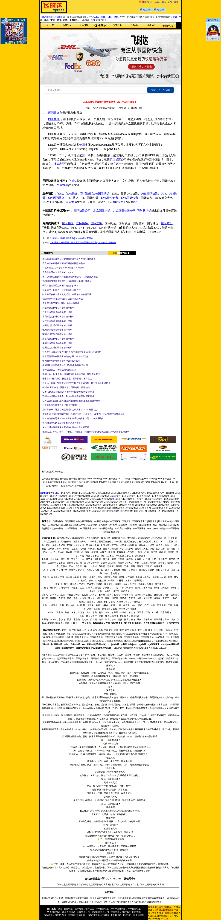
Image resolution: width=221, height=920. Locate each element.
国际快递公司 (82, 210)
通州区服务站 (105, 541)
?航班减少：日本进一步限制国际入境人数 (61, 290)
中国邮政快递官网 (162, 641)
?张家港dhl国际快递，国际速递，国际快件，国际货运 (67, 378)
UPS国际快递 (56, 197)
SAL (136, 202)
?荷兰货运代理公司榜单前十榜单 (57, 321)
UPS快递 (46, 482)
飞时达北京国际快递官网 (69, 884)
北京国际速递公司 (100, 912)
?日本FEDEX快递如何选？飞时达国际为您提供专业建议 (68, 392)
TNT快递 (126, 478)
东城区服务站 (118, 538)
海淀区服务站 (49, 541)
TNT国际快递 (137, 478)
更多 (115, 253)
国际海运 (71, 202)
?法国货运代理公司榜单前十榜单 (57, 325)
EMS (176, 2)
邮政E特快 (145, 482)
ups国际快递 (53, 525)
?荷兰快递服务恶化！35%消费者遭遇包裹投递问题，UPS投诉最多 (72, 418)
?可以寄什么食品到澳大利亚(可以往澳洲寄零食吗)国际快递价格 (71, 352)
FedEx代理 (157, 538)
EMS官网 (122, 525)
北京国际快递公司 (124, 210)
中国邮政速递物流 (89, 482)
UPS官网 (103, 525)
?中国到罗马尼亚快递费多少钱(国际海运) (61, 361)
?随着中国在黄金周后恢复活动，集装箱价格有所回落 (66, 294)
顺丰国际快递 (164, 521)
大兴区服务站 (92, 538)
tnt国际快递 (126, 644)
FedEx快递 (97, 478)
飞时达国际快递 (72, 521)
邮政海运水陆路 (132, 482)
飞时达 (73, 180)
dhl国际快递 (86, 521)
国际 (51, 112)
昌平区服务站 (63, 538)
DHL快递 (54, 119)
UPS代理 (118, 541)
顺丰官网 (133, 525)
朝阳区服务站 (78, 538)
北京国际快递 (101, 210)
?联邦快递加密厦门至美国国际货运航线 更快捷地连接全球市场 (71, 400)
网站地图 (139, 915)
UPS (170, 2)
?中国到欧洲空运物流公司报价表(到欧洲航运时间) (65, 365)
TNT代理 (117, 528)
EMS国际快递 (129, 197)
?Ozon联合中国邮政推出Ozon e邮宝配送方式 (62, 299)
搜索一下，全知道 (160, 90)
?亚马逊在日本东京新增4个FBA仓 (57, 272)
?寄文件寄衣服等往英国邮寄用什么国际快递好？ (64, 263)
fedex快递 (72, 193)
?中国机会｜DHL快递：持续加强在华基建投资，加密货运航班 (71, 374)
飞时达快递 (144, 210)
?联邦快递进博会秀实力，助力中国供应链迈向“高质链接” (68, 396)
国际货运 (167, 223)
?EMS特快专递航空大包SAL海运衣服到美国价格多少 (66, 281)
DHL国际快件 (145, 525)
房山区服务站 (144, 538)
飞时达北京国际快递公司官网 (96, 884)
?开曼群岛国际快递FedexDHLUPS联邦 (59, 405)
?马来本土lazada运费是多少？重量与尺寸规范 (63, 268)
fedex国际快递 (100, 193)
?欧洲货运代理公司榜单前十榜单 (57, 347)
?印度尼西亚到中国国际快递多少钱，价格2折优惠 (65, 356)
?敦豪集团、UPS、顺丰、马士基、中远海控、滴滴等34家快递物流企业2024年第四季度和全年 (85, 432)
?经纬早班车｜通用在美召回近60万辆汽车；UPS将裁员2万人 (70, 409)
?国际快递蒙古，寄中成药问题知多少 (59, 369)
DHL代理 (105, 538)
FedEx (156, 2)
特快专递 (112, 197)
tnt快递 (115, 644)
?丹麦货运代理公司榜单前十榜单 (57, 312)
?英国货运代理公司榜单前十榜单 (57, 334)
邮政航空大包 (105, 482)
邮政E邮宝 (156, 482)
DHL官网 (80, 525)
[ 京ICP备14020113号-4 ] (123, 915)
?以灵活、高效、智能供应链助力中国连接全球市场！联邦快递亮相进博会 (76, 383)
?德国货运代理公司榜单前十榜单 (57, 330)
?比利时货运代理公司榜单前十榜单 (58, 316)
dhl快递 (45, 644)
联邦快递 (86, 193)
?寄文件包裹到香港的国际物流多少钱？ (60, 285)
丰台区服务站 (170, 538)
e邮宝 (57, 648)
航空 (112, 159)
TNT (120, 478)
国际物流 (68, 223)
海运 (65, 185)
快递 (175, 17)
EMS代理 (131, 538)
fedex (60, 193)
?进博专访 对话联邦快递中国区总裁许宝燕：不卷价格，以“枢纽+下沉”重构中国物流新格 (83, 414)
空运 (59, 185)
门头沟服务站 (64, 541)
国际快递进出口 (139, 521)
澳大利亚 (59, 163)
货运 (118, 159)
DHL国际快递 (149, 193)
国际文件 (69, 486)
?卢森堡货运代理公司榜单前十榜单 (58, 307)
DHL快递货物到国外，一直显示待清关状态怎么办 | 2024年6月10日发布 (83, 242)
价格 (88, 623)
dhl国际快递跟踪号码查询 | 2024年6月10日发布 (71, 238)
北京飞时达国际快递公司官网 (150, 884)
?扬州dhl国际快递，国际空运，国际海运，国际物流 (66, 387)
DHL (163, 2)
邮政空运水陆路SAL (85, 648)
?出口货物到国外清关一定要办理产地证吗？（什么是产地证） (71, 276)
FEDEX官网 (92, 525)
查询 (52, 538)
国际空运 (120, 202)
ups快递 (142, 644)
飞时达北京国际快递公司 (51, 17)
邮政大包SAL (118, 482)
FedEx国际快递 (110, 478)
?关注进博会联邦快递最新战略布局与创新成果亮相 (65, 427)
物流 (82, 144)
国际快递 (147, 2)
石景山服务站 (79, 541)
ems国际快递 (100, 521)
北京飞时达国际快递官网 (123, 884)
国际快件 (82, 223)
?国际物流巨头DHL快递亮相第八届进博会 (61, 423)
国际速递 (96, 223)
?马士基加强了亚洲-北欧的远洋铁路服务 (60, 303)
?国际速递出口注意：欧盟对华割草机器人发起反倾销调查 (68, 259)
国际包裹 (78, 486)
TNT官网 (113, 525)
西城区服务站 (130, 541)
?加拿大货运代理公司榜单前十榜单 (58, 338)
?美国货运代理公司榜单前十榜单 (57, 343)
